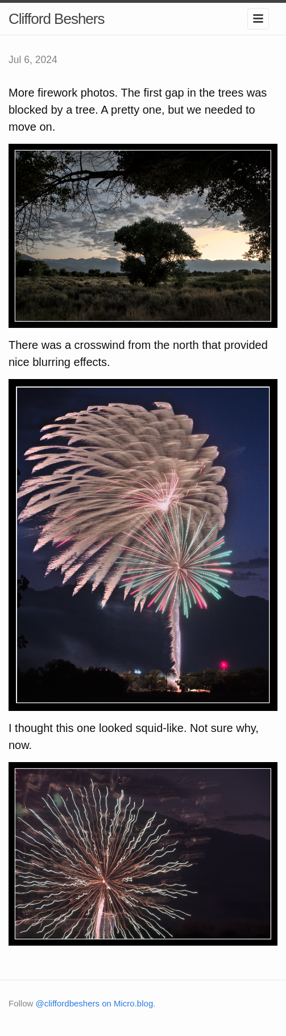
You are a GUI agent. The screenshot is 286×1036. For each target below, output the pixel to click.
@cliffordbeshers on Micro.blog (95, 1003)
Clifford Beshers (57, 18)
